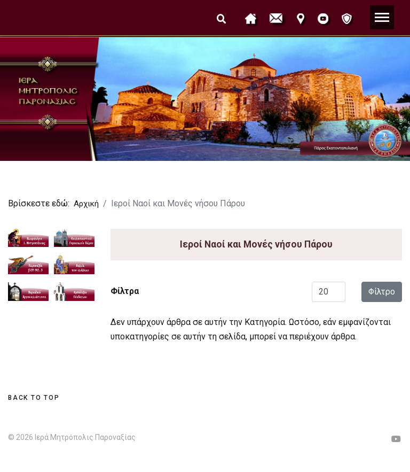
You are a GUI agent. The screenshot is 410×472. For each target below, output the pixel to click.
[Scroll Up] (33, 398)
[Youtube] (396, 439)
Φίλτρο (381, 292)
